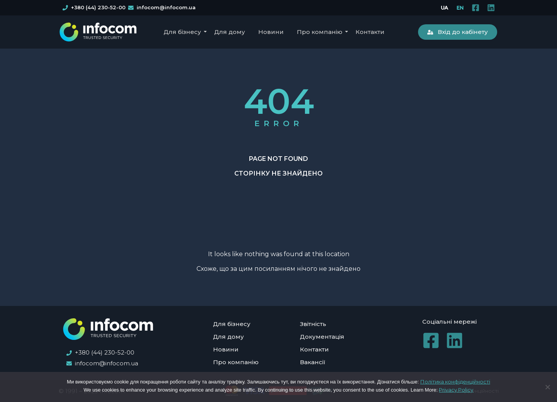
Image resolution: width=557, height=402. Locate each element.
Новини (271, 31)
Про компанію (321, 31)
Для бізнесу (184, 31)
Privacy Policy (456, 390)
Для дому (229, 31)
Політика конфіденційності (455, 381)
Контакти (370, 31)
